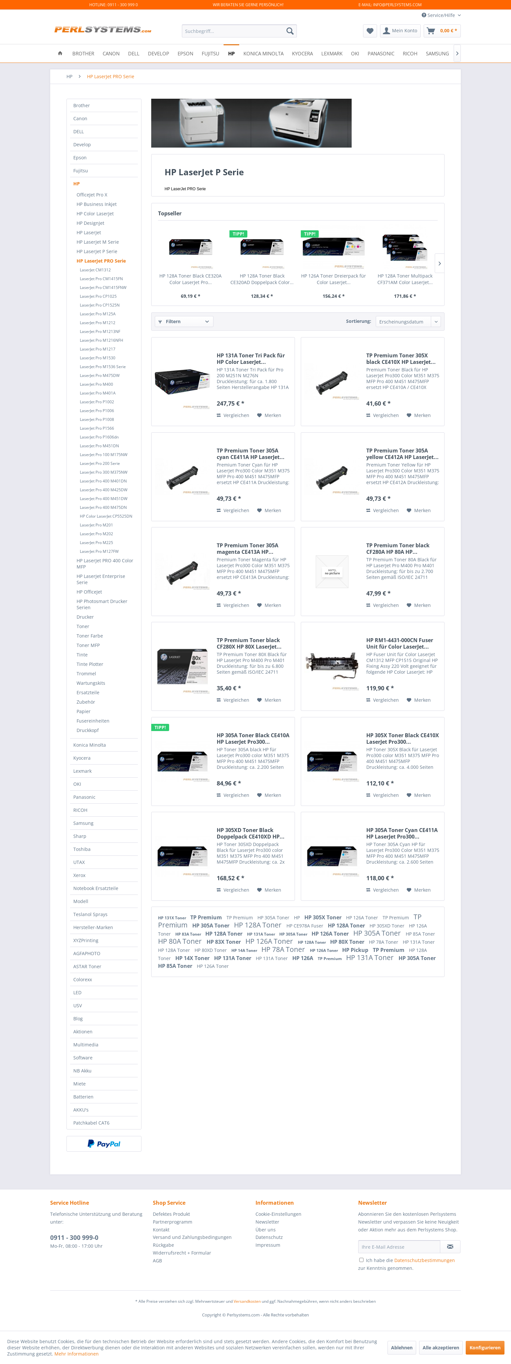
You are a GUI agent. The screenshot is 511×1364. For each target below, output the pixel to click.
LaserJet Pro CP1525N (100, 305)
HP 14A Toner (244, 950)
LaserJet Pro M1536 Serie (103, 366)
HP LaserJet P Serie (97, 251)
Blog (78, 1018)
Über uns (266, 1230)
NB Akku (82, 1071)
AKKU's (81, 1110)
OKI (77, 784)
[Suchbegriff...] (239, 30)
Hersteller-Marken (93, 927)
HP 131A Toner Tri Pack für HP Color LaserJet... (251, 358)
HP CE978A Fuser (305, 926)
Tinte (82, 655)
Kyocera (82, 758)
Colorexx (82, 979)
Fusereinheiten (93, 721)
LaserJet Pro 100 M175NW (103, 454)
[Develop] (158, 53)
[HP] (231, 53)
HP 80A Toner (180, 941)
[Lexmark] (332, 53)
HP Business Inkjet (97, 204)
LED (77, 992)
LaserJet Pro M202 (96, 534)
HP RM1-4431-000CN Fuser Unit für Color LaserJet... (399, 643)
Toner (83, 626)
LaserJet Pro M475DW (100, 375)
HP (76, 183)
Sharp (79, 836)
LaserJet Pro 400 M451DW (103, 498)
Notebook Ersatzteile (95, 888)
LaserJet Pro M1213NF (100, 331)
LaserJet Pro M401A (98, 393)
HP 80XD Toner (211, 950)
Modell (80, 901)
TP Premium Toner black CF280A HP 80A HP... (398, 548)
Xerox (79, 875)
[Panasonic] (381, 53)
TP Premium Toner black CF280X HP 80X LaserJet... (249, 643)
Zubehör (86, 702)
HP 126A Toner (362, 917)
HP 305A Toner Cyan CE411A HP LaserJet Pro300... (402, 833)
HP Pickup (356, 950)
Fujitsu (80, 170)
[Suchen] (290, 30)
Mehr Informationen (76, 1354)
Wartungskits (91, 683)
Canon (80, 118)
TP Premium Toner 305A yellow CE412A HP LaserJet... (402, 453)
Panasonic (84, 797)
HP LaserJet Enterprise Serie (101, 579)
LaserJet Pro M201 (96, 525)
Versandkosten (247, 1301)
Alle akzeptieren (441, 1347)
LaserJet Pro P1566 (97, 428)
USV (77, 1005)
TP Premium (206, 917)
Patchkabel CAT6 (91, 1123)
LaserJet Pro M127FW (99, 551)
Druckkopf (88, 730)
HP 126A (303, 958)
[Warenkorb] (442, 30)
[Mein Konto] (400, 30)
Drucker (85, 617)
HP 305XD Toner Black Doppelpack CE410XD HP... (251, 833)
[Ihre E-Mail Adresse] (399, 1246)
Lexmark (82, 771)
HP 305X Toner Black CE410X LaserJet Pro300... (402, 738)
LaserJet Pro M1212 (97, 322)
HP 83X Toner (224, 941)
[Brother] (83, 53)
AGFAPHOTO (86, 953)
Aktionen (83, 1031)
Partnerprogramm (172, 1222)
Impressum (268, 1245)
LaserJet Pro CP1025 (98, 296)
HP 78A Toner (384, 942)
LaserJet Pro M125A (98, 314)
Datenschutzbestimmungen (424, 1260)
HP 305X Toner (323, 917)
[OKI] (355, 53)
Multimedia (85, 1044)
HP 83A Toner (188, 934)
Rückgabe (163, 1245)
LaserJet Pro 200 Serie (100, 463)
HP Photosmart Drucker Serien (102, 604)
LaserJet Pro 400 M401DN (103, 481)
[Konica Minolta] (263, 53)
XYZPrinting (85, 940)
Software (83, 1058)
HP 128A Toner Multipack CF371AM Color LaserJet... (405, 279)
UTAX (79, 862)
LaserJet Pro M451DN (99, 446)
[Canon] (111, 53)
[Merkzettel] (370, 30)
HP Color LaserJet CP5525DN (106, 516)
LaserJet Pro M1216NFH (101, 340)
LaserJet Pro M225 (96, 542)
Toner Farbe (90, 636)
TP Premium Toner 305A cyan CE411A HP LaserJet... (251, 453)
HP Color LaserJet (95, 213)
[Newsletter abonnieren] (450, 1246)
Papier (84, 711)
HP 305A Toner (274, 917)
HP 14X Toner (193, 958)
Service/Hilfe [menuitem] (439, 15)
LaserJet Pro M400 (96, 384)
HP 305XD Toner (388, 926)
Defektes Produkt (171, 1214)
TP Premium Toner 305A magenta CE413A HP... (247, 548)
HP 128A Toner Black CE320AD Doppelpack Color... (262, 279)
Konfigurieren (485, 1347)
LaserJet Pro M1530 (97, 358)
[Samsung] (437, 53)
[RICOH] (410, 53)
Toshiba (82, 849)
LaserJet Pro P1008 (97, 419)
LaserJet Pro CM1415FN (101, 278)
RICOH (80, 810)
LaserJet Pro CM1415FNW (103, 287)
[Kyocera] (302, 53)
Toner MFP (88, 645)
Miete (79, 1084)
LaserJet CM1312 (95, 270)
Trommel (86, 673)
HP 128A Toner (258, 924)
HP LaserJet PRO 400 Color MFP (105, 563)
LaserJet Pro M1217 (97, 349)
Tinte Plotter (90, 664)
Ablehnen (402, 1347)
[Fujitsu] (210, 53)
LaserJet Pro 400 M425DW (103, 490)
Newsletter (267, 1222)
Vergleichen (233, 415)
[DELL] (134, 53)
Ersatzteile (88, 692)
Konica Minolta (89, 745)
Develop (82, 144)
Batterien (83, 1097)
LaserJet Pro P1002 (97, 402)
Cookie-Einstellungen (278, 1214)
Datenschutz (269, 1237)
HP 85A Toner (420, 934)
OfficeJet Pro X (92, 195)
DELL (78, 131)
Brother (81, 105)
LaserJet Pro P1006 (97, 410)
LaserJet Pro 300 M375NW (103, 472)
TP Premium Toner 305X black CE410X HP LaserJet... (401, 358)
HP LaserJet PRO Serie (101, 261)
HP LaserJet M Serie (98, 242)
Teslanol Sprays (90, 914)
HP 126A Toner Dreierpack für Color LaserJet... (333, 279)
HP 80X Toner (348, 941)
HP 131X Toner (172, 918)
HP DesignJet (90, 223)
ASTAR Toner (87, 966)
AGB (157, 1260)
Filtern (169, 321)
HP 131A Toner (261, 934)
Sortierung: (358, 321)
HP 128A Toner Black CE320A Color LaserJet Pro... (190, 279)
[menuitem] (239, 30)
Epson (80, 157)
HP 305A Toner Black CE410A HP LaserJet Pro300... (253, 738)
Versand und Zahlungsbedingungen (192, 1237)
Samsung (83, 823)
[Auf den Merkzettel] (269, 415)
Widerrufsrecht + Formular (182, 1253)
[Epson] (185, 53)
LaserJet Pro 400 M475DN (103, 507)
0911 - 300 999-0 (74, 1237)
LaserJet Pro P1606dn (99, 437)
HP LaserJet (89, 232)
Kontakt (161, 1230)
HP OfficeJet (89, 592)
